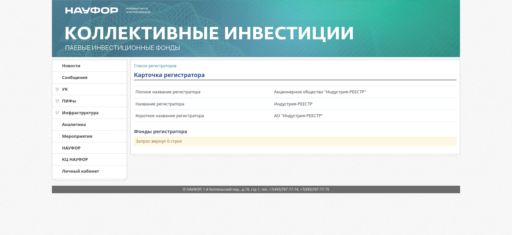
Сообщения (75, 77)
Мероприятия (77, 136)
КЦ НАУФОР (75, 159)
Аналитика (74, 124)
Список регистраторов (155, 66)
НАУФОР (71, 148)
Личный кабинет (80, 171)
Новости (71, 66)
